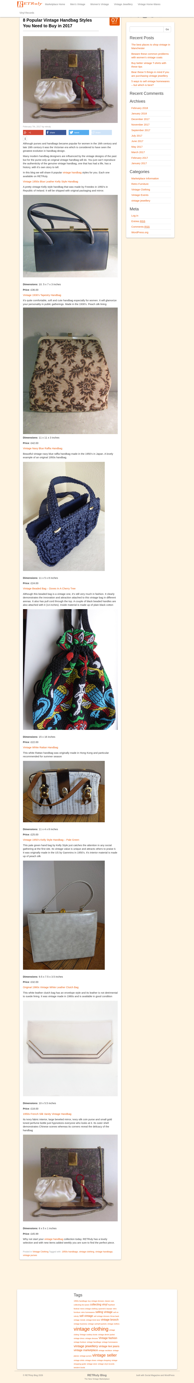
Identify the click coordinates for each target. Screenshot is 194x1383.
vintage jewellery (140, 200)
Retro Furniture (140, 183)
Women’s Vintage (99, 4)
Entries (138, 221)
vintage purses (30, 1255)
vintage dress (79, 1338)
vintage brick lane (93, 1320)
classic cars (109, 1301)
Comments (140, 226)
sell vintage (86, 1315)
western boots (79, 1367)
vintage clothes (113, 1324)
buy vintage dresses (96, 1301)
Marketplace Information (145, 178)
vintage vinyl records (106, 1364)
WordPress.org (139, 232)
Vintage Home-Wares (149, 4)
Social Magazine (152, 1375)
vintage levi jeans (109, 1346)
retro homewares (88, 1312)
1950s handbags (70, 1251)
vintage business (80, 1324)
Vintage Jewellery (123, 4)
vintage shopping (104, 1360)
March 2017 (138, 152)
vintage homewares (110, 1342)
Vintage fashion (108, 1338)
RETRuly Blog (97, 1375)
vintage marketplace (86, 1350)
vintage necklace (105, 1350)
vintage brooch (110, 1319)
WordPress (169, 1375)
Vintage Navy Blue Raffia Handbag (42, 448)
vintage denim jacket (106, 1335)
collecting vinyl (98, 1304)
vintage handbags (104, 1251)
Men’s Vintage (77, 4)
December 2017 (140, 119)
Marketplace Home (55, 4)
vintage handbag (72, 172)
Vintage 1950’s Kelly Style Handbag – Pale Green (51, 839)
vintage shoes (90, 1360)
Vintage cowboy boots (88, 1335)
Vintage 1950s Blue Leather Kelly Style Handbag (50, 181)
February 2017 (139, 157)
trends (82, 1320)
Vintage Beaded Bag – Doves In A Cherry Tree (49, 588)
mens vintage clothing (89, 1309)
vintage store (92, 1364)
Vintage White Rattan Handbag (40, 747)
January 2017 (139, 163)
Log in (134, 215)
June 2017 (137, 141)
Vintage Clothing (40, 1251)
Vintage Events (140, 195)
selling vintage (103, 1312)
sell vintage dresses (102, 1316)
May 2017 (137, 146)
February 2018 (139, 108)
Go (167, 29)
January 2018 (139, 113)
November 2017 (140, 124)
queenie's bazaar (105, 1309)
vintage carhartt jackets (97, 1324)
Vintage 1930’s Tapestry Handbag (42, 295)
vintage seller (104, 1355)
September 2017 (140, 130)
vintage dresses (91, 1338)
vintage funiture (80, 1342)
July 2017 (136, 135)
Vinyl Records (27, 12)
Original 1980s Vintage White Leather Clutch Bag (51, 987)
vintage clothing (86, 1251)
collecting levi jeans (81, 1305)
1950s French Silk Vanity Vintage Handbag (47, 1113)
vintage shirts (79, 1360)
